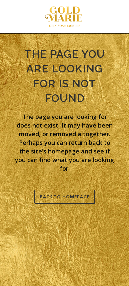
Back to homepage (65, 197)
